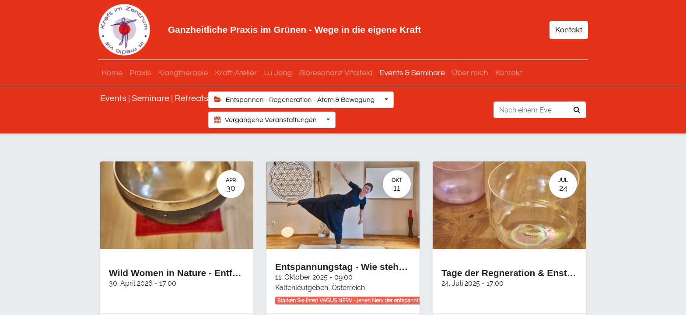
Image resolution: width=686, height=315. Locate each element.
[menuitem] (114, 72)
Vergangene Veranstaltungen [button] (266, 119)
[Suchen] (577, 110)
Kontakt (566, 30)
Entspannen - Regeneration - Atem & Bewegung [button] (295, 99)
